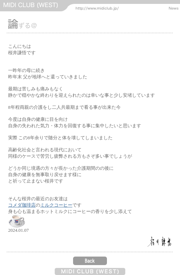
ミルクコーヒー (56, 205)
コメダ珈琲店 (22, 205)
